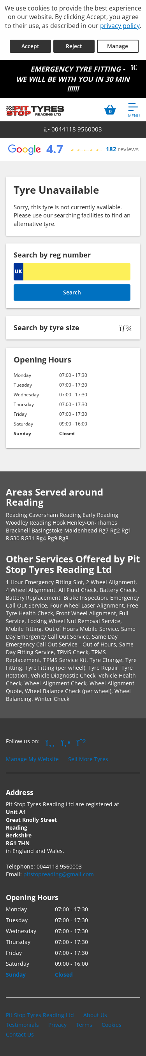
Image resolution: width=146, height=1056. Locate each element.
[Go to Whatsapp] (81, 742)
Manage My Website (32, 759)
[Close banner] (136, 67)
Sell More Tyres (88, 759)
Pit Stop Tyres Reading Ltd (40, 1015)
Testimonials (22, 1024)
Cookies (111, 1024)
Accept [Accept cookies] (30, 46)
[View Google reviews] (72, 149)
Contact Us (20, 1034)
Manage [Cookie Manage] (117, 46)
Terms (84, 1024)
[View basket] (110, 109)
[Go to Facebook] (50, 742)
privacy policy (120, 25)
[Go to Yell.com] (66, 742)
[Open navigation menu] (134, 109)
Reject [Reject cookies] (74, 46)
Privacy (57, 1024)
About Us (95, 1015)
